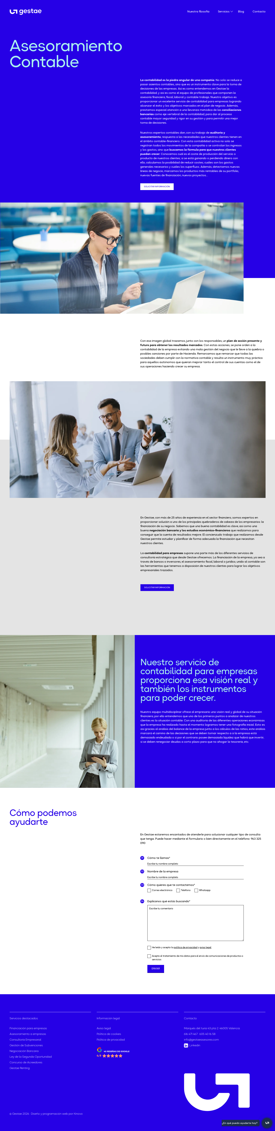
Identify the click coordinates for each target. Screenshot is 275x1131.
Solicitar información (157, 187)
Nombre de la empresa (162, 871)
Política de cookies (109, 1034)
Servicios (223, 11)
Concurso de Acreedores (26, 1062)
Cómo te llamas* (158, 858)
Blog (241, 11)
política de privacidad (185, 947)
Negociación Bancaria (24, 1051)
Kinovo (78, 1114)
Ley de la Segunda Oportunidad (31, 1057)
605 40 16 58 (207, 1034)
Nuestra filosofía (198, 11)
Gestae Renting (20, 1068)
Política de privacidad (111, 1039)
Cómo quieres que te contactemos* (171, 885)
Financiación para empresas (28, 1028)
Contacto (259, 11)
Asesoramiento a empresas (28, 1034)
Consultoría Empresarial (25, 1039)
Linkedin (192, 1045)
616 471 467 (191, 1034)
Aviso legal (104, 1028)
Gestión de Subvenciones (26, 1045)
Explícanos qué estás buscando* (168, 901)
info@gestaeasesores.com (201, 1039)
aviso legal (205, 947)
